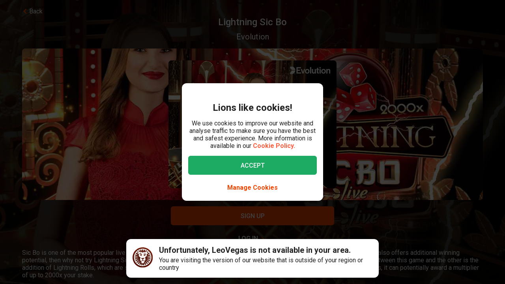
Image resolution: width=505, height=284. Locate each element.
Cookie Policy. (274, 145)
